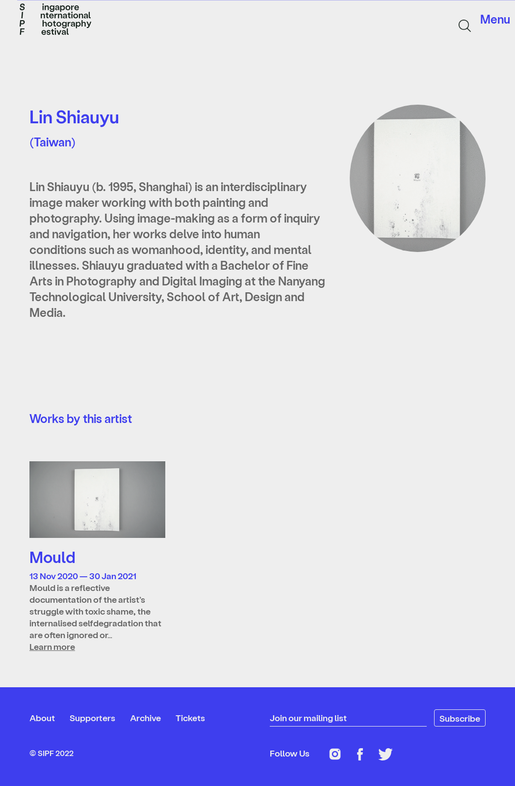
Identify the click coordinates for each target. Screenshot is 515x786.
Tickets (190, 717)
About (42, 717)
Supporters (92, 717)
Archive (145, 717)
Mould (52, 556)
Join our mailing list (308, 717)
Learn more (52, 646)
